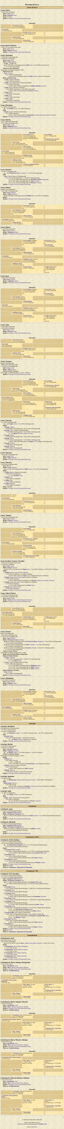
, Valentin (33, 815)
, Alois (9, 480)
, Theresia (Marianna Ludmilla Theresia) (41, 115)
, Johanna (10, 427)
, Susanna (12, 369)
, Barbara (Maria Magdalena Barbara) (20, 600)
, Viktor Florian (7, 612)
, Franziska (35, 801)
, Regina (27, 996)
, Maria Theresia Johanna (15, 956)
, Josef (8, 82)
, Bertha (8, 736)
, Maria (12, 15)
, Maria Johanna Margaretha (16, 946)
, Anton (10, 49)
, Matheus (14, 812)
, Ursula (10, 901)
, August (9, 87)
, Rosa (5, 305)
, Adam (27, 155)
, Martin (5, 151)
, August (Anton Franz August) (15, 577)
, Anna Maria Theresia (13, 587)
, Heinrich (9, 472)
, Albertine (10, 483)
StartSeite (34, 1127)
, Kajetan (11, 230)
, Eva (9, 923)
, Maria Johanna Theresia (15, 953)
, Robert (5, 219)
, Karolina (38, 86)
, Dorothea (12, 849)
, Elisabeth (12, 194)
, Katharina (12, 62)
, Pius (8, 477)
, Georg (10, 125)
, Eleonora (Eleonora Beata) (23, 433)
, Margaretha (40, 179)
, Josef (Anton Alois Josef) (14, 582)
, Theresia (12, 50)
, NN (16, 814)
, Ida (30, 195)
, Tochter (10, 898)
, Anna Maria (53, 990)
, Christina (52, 139)
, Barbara (9, 446)
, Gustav (9, 765)
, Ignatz (26, 984)
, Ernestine (10, 783)
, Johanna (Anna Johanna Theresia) (16, 572)
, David (8, 92)
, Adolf (8, 797)
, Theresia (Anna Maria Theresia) (42, 580)
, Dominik (11, 192)
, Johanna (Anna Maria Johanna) (31, 943)
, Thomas (5, 542)
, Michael (48, 134)
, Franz (10, 13)
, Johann (33, 76)
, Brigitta (20, 917)
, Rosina (31, 164)
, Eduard (9, 99)
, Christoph (10, 657)
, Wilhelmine (6, 707)
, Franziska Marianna (12, 79)
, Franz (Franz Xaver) (33, 786)
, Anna (8, 95)
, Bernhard (12, 749)
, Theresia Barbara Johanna (16, 949)
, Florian (9, 435)
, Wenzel (26, 134)
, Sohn (5, 344)
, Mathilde (29, 768)
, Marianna (12, 467)
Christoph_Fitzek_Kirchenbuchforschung (19, 18)
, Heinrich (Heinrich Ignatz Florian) (22, 780)
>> (53, 984)
